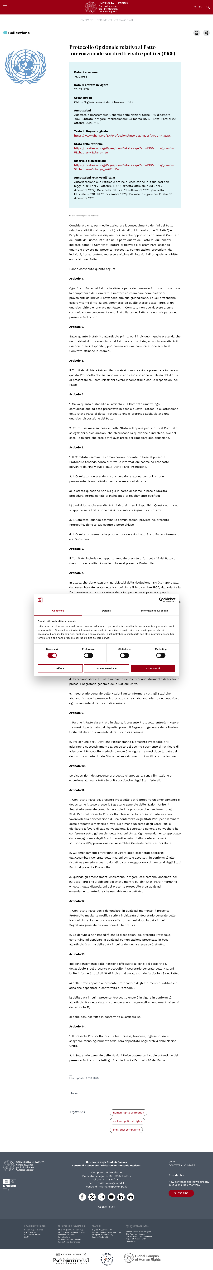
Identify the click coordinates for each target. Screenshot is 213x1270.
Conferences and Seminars (69, 1240)
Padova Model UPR (100, 1237)
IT (195, 7)
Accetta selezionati (106, 668)
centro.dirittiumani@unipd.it (106, 1183)
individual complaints (126, 1130)
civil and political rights (127, 1121)
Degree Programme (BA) (102, 1230)
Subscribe (179, 1193)
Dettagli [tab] (106, 610)
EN (201, 7)
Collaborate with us (32, 1235)
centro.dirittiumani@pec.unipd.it (106, 1186)
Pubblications (64, 1237)
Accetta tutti (153, 668)
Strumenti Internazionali (116, 20)
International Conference (69, 1242)
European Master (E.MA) (102, 1235)
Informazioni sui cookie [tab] (155, 610)
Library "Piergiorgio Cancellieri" (139, 1237)
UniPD (172, 1161)
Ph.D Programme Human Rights (71, 1230)
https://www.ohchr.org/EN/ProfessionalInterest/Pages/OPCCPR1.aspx (122, 135)
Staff (26, 1237)
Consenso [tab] (58, 610)
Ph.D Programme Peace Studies (71, 1233)
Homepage (85, 20)
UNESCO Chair (30, 1233)
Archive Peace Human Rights (138, 1232)
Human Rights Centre (33, 1230)
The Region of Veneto (135, 1234)
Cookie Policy (106, 1207)
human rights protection (128, 1112)
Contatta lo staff (182, 1165)
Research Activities (66, 1235)
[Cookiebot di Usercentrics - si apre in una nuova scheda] (161, 600)
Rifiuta (60, 668)
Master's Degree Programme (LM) (106, 1233)
